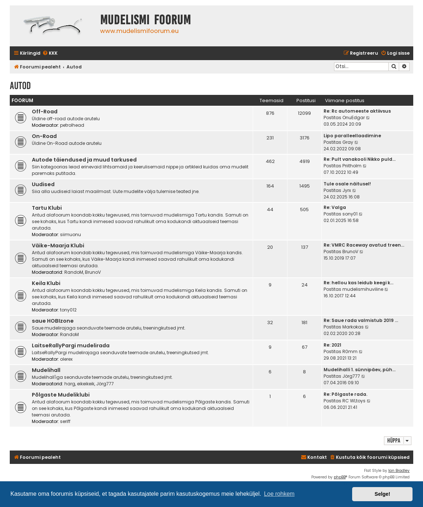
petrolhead (72, 125)
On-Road (44, 136)
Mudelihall (46, 370)
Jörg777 (105, 384)
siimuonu (70, 234)
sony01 (350, 214)
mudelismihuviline (362, 289)
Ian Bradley (399, 470)
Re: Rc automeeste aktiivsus (357, 111)
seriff (65, 421)
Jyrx (346, 190)
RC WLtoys (354, 401)
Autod (20, 85)
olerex (66, 359)
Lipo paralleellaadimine (352, 136)
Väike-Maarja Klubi (58, 245)
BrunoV (93, 272)
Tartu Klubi (47, 207)
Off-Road (44, 111)
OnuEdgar (353, 117)
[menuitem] (49, 53)
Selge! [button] (382, 494)
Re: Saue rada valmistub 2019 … (361, 320)
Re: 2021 (332, 345)
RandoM (73, 272)
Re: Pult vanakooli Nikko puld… (360, 159)
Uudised (43, 184)
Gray (347, 142)
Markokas (353, 327)
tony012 (68, 310)
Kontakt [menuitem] (314, 457)
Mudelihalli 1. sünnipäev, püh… (360, 369)
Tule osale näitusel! (347, 184)
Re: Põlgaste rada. (345, 394)
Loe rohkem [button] (279, 494)
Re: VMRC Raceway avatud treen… (364, 245)
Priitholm (352, 166)
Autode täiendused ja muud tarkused (84, 159)
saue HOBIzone (53, 320)
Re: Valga (335, 207)
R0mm (350, 351)
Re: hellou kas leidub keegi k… (358, 283)
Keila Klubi (46, 283)
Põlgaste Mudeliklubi (61, 394)
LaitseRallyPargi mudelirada (71, 345)
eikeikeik (85, 384)
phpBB (340, 477)
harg (69, 384)
